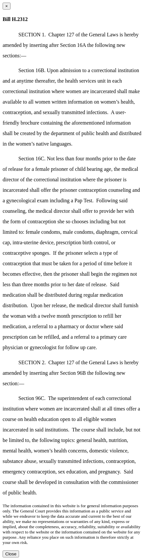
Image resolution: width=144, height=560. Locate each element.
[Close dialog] (6, 6)
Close (10, 553)
